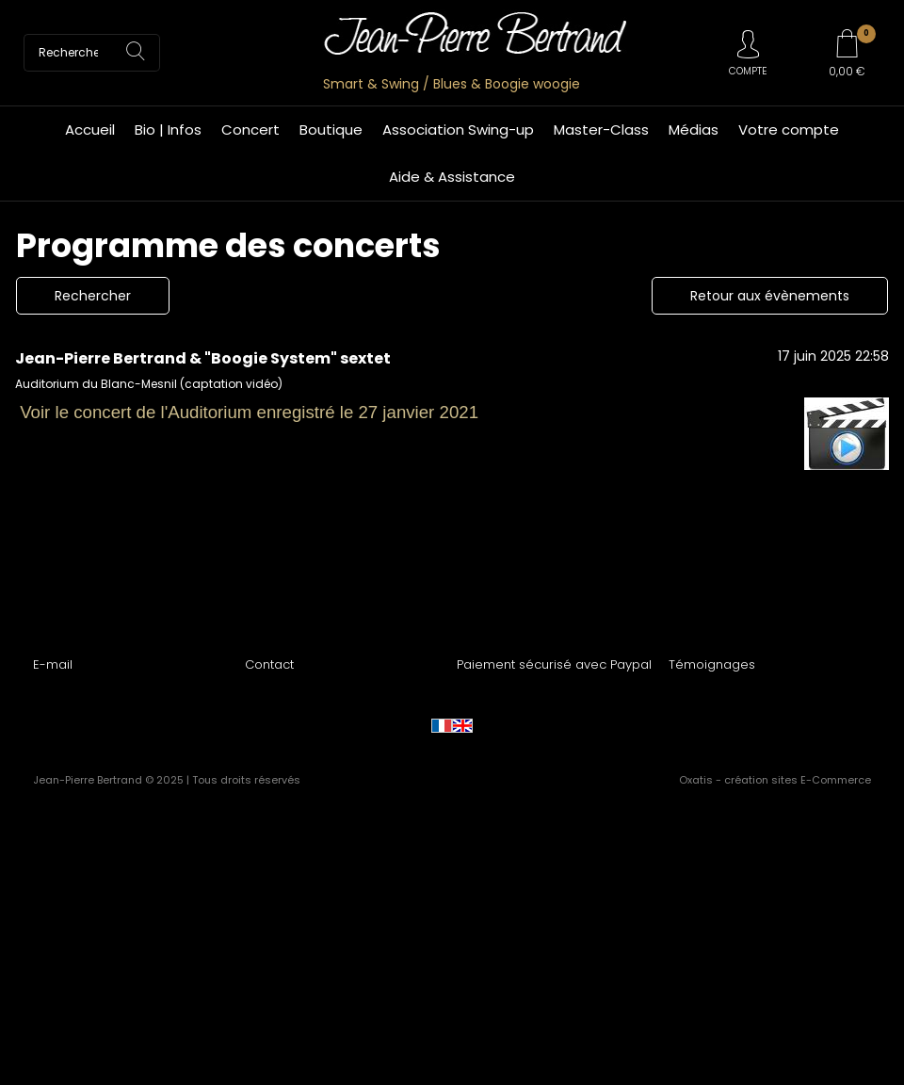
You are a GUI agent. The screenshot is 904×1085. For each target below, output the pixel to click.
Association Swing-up (458, 129)
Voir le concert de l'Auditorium (135, 412)
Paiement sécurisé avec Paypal (554, 664)
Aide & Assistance (452, 176)
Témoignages (712, 664)
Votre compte (788, 129)
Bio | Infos (168, 129)
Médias (693, 129)
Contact (269, 664)
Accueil (90, 129)
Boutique (331, 129)
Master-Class (601, 129)
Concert (250, 129)
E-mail (53, 664)
